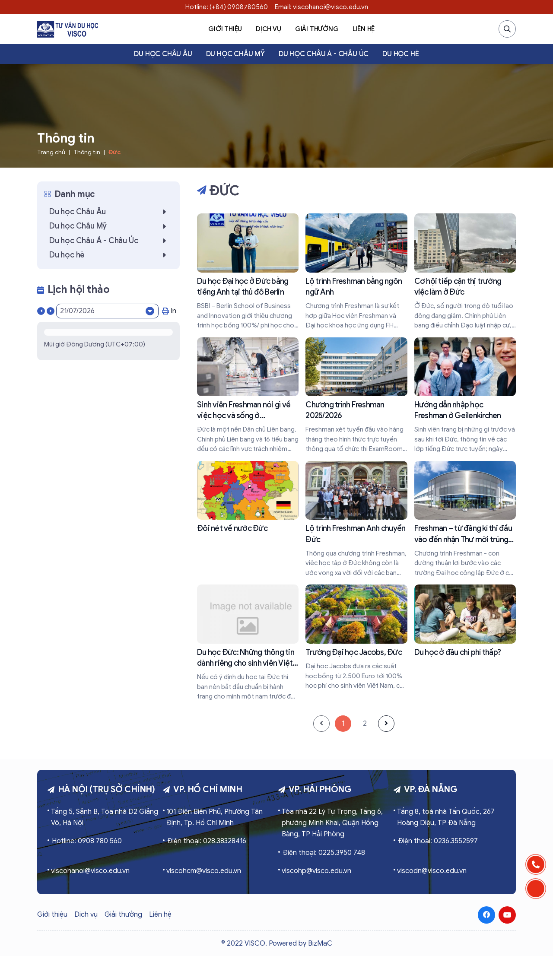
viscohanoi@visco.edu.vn (90, 871)
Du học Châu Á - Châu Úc (324, 54)
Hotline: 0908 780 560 (87, 841)
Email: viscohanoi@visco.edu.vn (321, 7)
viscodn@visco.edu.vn (432, 871)
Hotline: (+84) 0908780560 (226, 7)
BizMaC (320, 943)
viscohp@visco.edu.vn (316, 871)
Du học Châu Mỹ (235, 54)
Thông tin (86, 152)
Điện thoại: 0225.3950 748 (324, 852)
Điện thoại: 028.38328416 (206, 841)
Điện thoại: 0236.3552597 (438, 841)
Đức (114, 152)
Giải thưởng (317, 29)
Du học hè (400, 54)
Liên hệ (364, 29)
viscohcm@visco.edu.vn (203, 871)
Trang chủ (51, 152)
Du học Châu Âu (163, 54)
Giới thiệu (225, 29)
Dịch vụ (268, 29)
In (169, 311)
